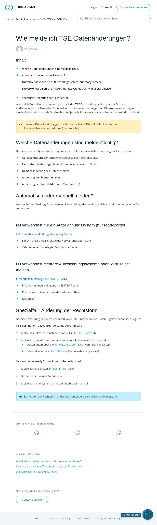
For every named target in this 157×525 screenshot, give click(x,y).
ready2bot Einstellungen (110, 518)
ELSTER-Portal (83, 333)
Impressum (84, 518)
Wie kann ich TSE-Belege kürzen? (36, 472)
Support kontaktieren (133, 7)
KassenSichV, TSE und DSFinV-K (49, 19)
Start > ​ (9, 19)
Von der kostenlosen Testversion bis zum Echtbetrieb (49, 466)
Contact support (32, 499)
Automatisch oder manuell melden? (43, 75)
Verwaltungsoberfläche (68, 344)
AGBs (37, 518)
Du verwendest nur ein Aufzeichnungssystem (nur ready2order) (61, 82)
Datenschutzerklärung (59, 518)
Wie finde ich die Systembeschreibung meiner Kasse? (48, 461)
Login (93, 7)
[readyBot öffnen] (148, 514)
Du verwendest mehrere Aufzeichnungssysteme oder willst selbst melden (67, 88)
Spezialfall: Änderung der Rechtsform (45, 98)
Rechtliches (22, 19)
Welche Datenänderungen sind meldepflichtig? (50, 69)
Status (106, 8)
